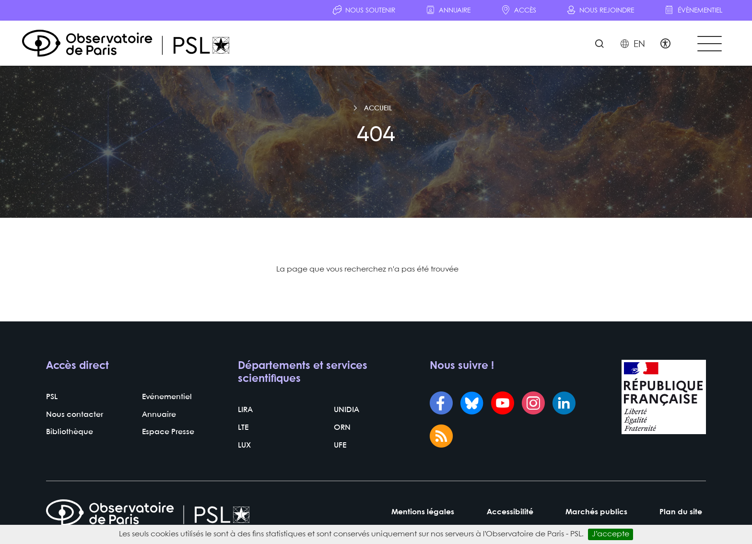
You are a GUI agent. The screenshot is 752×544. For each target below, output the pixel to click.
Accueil (378, 109)
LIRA (245, 410)
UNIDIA (346, 410)
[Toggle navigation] (709, 43)
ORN (342, 428)
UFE (340, 446)
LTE (243, 428)
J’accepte (610, 534)
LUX (244, 446)
